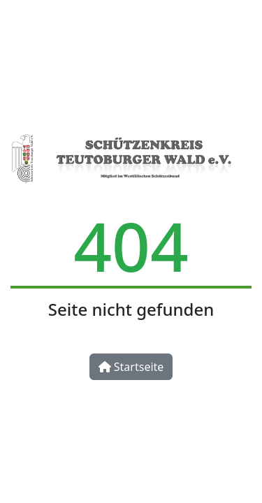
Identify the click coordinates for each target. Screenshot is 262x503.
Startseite (131, 366)
